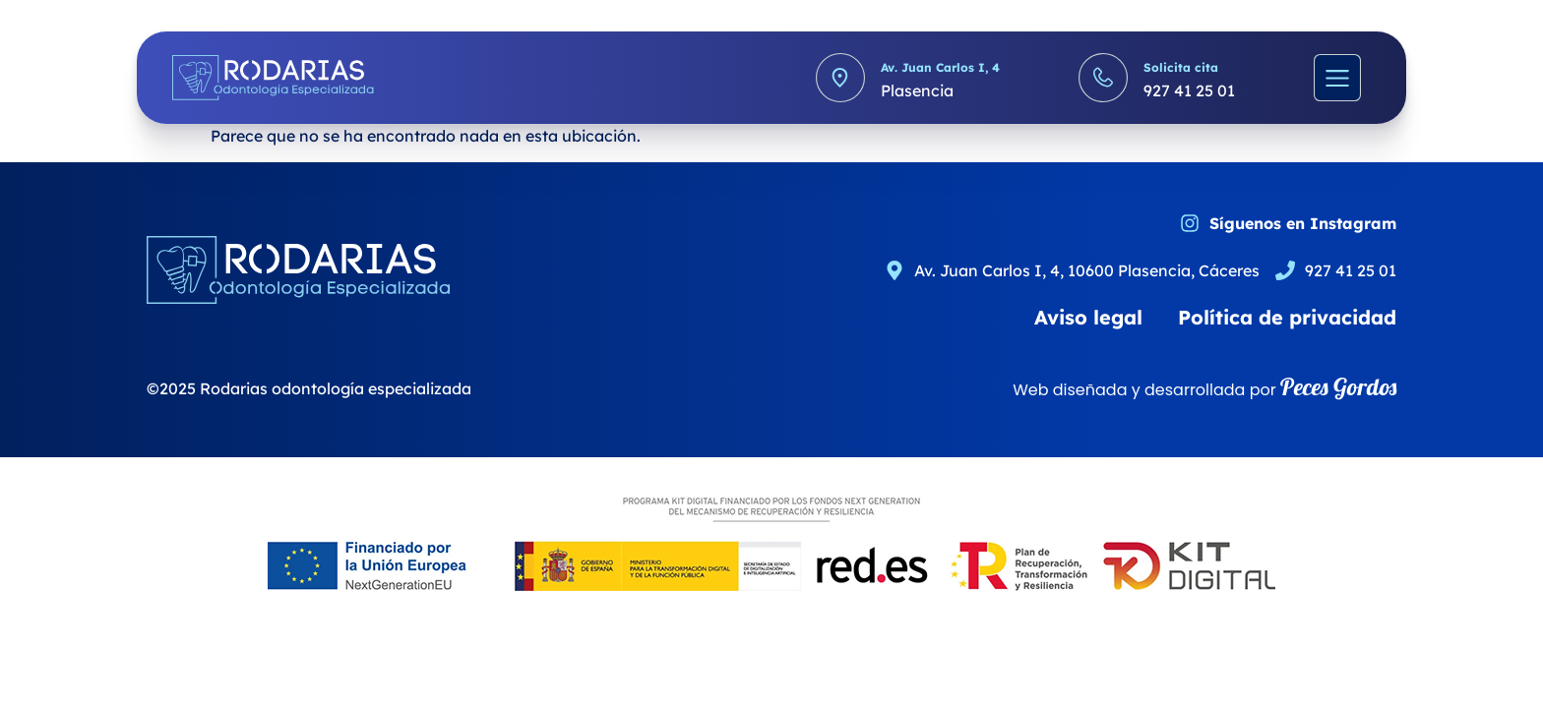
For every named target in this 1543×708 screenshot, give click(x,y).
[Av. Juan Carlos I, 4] (840, 77)
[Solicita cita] (1103, 77)
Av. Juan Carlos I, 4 (940, 67)
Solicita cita (1180, 67)
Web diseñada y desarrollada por (1204, 390)
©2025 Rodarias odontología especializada (309, 388)
